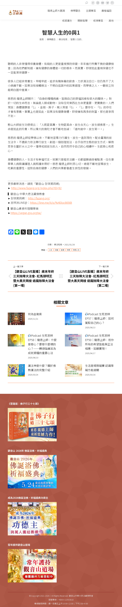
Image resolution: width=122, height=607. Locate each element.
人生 (50, 250)
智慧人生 (76, 250)
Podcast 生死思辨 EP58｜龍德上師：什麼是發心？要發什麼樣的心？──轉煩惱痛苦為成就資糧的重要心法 (42, 344)
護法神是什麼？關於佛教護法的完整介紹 (42, 368)
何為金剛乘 (35, 314)
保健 (56, 250)
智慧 (68, 250)
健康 (62, 250)
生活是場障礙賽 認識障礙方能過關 (99, 368)
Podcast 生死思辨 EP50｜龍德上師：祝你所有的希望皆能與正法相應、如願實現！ (99, 341)
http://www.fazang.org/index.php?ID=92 (36, 188)
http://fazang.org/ (39, 198)
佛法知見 (58, 244)
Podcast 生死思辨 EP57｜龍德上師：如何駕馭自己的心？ (99, 318)
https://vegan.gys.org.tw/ (26, 213)
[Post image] (16, 319)
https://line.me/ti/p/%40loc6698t (51, 202)
